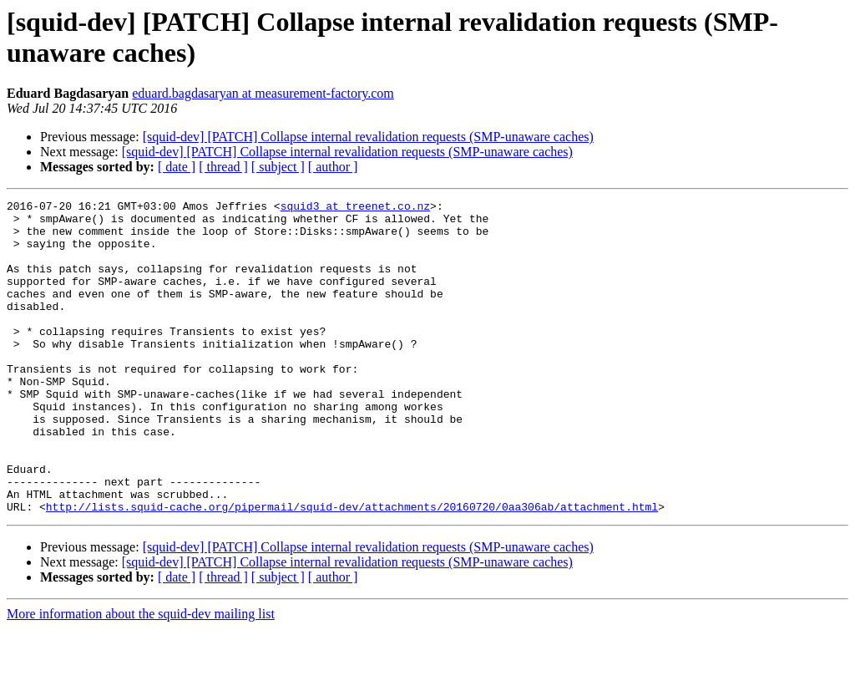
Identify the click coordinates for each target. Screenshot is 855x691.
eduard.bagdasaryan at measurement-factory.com (262, 93)
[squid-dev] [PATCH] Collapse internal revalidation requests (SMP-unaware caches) (368, 137)
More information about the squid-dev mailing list (141, 676)
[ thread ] (223, 167)
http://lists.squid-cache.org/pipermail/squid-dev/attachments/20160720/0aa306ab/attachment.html (352, 569)
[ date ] (176, 167)
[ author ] (333, 167)
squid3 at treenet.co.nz (355, 208)
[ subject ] (278, 167)
